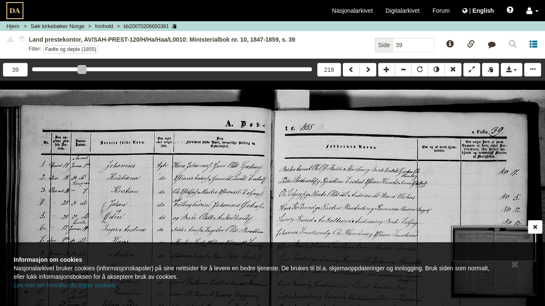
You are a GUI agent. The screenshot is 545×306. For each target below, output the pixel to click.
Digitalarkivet (403, 10)
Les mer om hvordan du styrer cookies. (65, 285)
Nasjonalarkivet (352, 10)
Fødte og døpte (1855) (70, 49)
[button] (532, 10)
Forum (441, 10)
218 (329, 69)
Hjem (12, 26)
